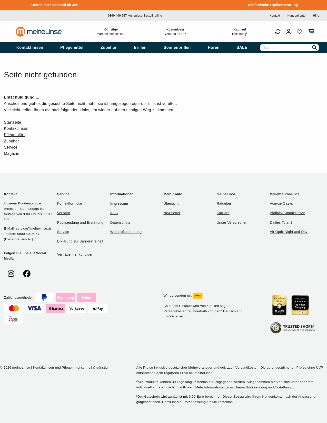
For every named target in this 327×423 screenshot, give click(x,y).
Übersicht (170, 203)
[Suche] (289, 47)
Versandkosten (246, 367)
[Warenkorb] (312, 31)
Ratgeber (224, 203)
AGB (114, 213)
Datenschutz (120, 222)
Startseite (12, 122)
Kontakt (274, 15)
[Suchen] (314, 47)
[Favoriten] (299, 31)
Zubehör (11, 141)
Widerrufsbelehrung (125, 232)
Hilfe (316, 15)
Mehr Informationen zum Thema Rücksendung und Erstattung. (243, 387)
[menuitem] (30, 47)
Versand (63, 213)
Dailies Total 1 (281, 222)
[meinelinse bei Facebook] (26, 274)
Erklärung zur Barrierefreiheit (80, 241)
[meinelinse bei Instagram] (11, 274)
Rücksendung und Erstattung (80, 222)
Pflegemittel (14, 135)
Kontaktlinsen (16, 128)
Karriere (223, 213)
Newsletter (171, 213)
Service (11, 147)
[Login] (288, 31)
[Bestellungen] (277, 31)
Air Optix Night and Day (288, 232)
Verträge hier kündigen (75, 254)
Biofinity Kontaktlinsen (287, 213)
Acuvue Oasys (281, 203)
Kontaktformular (69, 203)
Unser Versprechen (232, 222)
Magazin (11, 153)
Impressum (119, 203)
